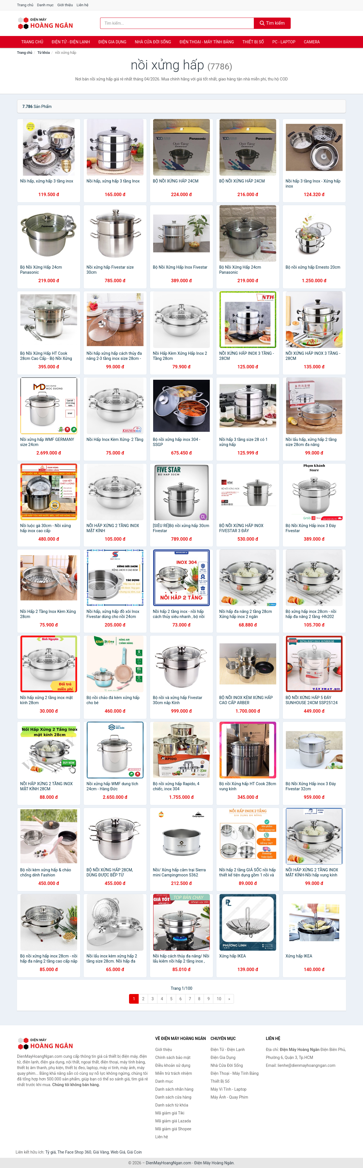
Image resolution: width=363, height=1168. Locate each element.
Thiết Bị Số (253, 42)
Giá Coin (134, 1152)
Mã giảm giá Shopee (173, 1129)
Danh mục (45, 5)
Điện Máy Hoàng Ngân (214, 1163)
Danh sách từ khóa (171, 1105)
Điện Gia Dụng (112, 42)
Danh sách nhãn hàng (174, 1089)
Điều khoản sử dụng (173, 1065)
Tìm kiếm (272, 23)
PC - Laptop (283, 42)
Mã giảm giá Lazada (173, 1121)
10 (219, 999)
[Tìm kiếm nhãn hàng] (177, 23)
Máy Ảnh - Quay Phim (229, 1097)
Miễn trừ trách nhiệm (173, 1073)
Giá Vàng (101, 1152)
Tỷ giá (50, 1152)
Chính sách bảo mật (173, 1057)
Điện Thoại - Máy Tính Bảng (207, 42)
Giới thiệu (65, 5)
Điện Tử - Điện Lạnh (71, 42)
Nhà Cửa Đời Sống (153, 42)
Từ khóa (43, 53)
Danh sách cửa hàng (173, 1097)
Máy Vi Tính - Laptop (229, 1089)
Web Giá (118, 1152)
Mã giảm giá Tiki (169, 1113)
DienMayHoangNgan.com (168, 1163)
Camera (312, 42)
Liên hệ (82, 5)
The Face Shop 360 (74, 1152)
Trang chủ (25, 5)
